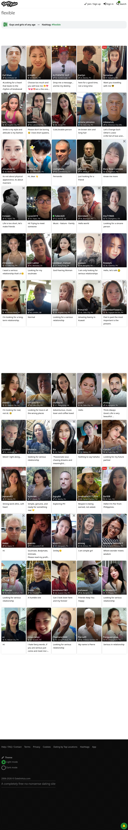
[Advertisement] (64, 37)
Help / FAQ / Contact (11, 746)
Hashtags (84, 746)
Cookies (47, 746)
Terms (27, 746)
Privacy (36, 746)
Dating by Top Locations (65, 746)
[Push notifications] (124, 826)
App (94, 746)
